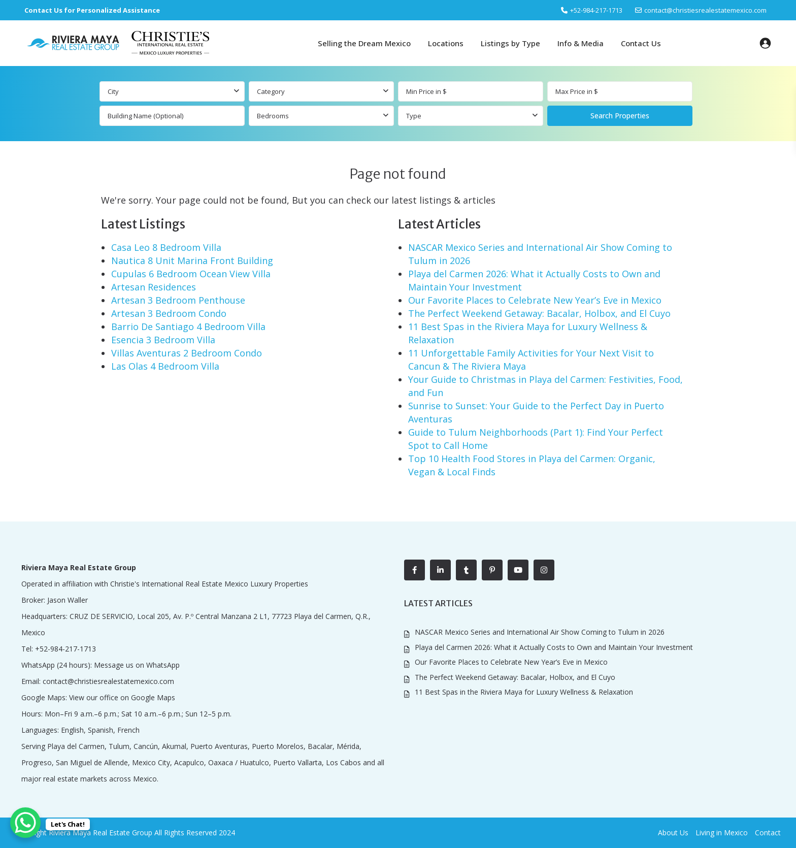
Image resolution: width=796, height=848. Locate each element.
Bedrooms (273, 115)
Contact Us (641, 43)
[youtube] (518, 570)
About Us (673, 832)
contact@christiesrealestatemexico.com (705, 10)
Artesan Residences (153, 287)
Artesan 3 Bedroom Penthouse (178, 300)
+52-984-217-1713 (65, 649)
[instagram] (544, 570)
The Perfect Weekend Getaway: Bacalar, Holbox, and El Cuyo (539, 313)
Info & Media (580, 43)
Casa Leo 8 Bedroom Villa (166, 247)
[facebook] (414, 570)
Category (271, 91)
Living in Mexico (721, 832)
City (113, 91)
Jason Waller (67, 600)
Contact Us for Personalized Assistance (92, 10)
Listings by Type (510, 43)
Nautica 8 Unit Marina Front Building (192, 260)
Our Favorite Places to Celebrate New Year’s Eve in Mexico (534, 300)
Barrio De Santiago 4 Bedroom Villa (188, 326)
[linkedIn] (440, 570)
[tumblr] (466, 570)
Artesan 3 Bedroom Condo (168, 313)
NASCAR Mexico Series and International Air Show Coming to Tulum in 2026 (540, 632)
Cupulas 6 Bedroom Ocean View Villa (191, 274)
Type (413, 115)
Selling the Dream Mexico (364, 43)
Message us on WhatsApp (137, 665)
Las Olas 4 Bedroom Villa (165, 366)
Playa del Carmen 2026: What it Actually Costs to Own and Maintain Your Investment (554, 647)
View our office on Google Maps (122, 697)
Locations (445, 43)
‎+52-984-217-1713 (596, 10)
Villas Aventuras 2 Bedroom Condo (186, 353)
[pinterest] (492, 570)
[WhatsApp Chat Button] (25, 822)
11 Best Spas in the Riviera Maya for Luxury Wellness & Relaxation (524, 692)
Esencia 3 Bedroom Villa (163, 340)
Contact (768, 832)
